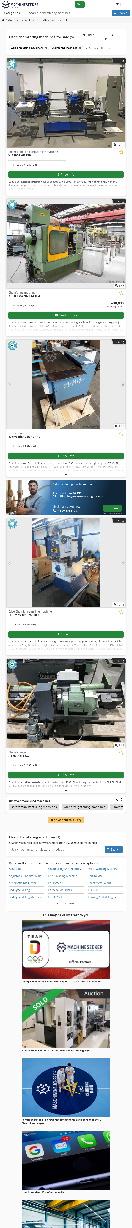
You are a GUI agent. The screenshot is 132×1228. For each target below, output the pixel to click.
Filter (88, 35)
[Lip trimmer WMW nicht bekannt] (66, 384)
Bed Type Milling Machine (25, 897)
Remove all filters (99, 48)
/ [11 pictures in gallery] (119, 604)
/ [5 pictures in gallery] (119, 426)
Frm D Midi (55, 897)
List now (112, 508)
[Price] (114, 304)
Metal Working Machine (103, 869)
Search (121, 13)
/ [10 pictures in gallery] (119, 145)
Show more (66, 903)
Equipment (55, 883)
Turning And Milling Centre (105, 897)
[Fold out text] (66, 193)
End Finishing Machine (62, 876)
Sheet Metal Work (99, 883)
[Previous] (9, 103)
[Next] (122, 103)
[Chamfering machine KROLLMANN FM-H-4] (66, 243)
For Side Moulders (60, 890)
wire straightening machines (84, 807)
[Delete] (45, 48)
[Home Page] (3, 20)
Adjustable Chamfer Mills (25, 876)
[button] (128, 4)
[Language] (123, 4)
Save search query (66, 820)
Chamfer (118, 807)
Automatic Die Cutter (22, 883)
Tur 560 (93, 890)
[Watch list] (117, 4)
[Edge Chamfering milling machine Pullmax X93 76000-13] (66, 562)
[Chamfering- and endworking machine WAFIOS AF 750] (66, 103)
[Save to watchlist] (121, 152)
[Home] (21, 20)
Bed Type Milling (19, 890)
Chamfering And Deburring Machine (71, 869)
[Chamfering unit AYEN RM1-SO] (66, 703)
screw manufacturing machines (34, 807)
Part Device (95, 876)
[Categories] (13, 13)
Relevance (112, 37)
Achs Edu (15, 869)
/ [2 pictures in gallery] (119, 745)
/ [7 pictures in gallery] (119, 285)
